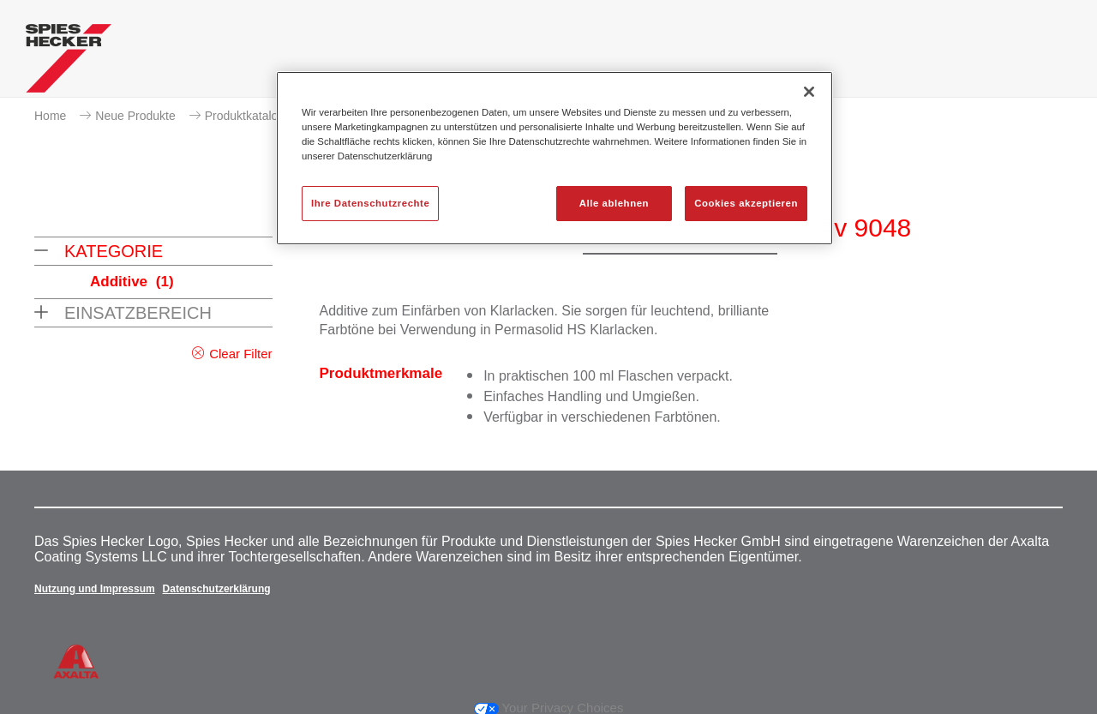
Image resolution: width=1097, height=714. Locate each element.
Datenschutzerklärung (217, 589)
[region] (554, 158)
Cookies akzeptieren (746, 203)
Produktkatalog (245, 116)
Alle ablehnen (614, 203)
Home (50, 116)
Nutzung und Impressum (94, 589)
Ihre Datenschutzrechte (370, 203)
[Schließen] (809, 92)
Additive (132, 281)
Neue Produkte (135, 116)
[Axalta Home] (68, 62)
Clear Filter (240, 353)
